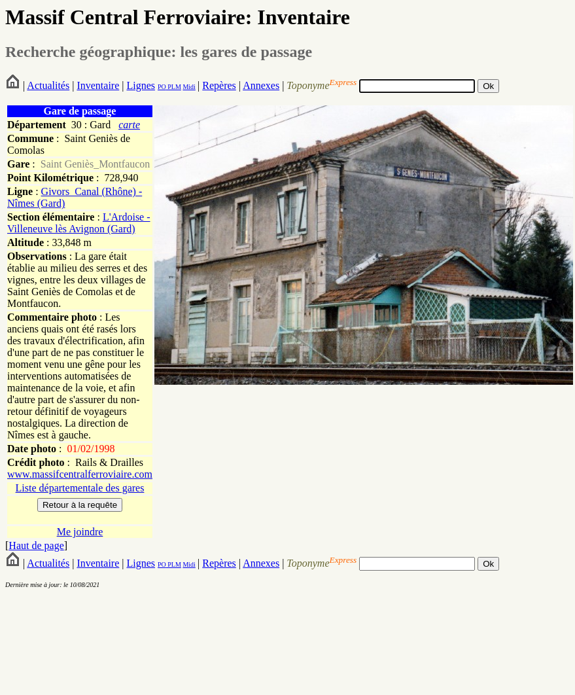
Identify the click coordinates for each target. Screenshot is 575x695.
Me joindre (80, 531)
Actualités (48, 85)
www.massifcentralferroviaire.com (79, 474)
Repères (219, 85)
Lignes (140, 85)
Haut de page (36, 545)
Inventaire (98, 85)
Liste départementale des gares (80, 487)
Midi (189, 86)
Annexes (261, 85)
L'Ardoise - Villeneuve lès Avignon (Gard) (78, 222)
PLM (173, 86)
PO (162, 86)
